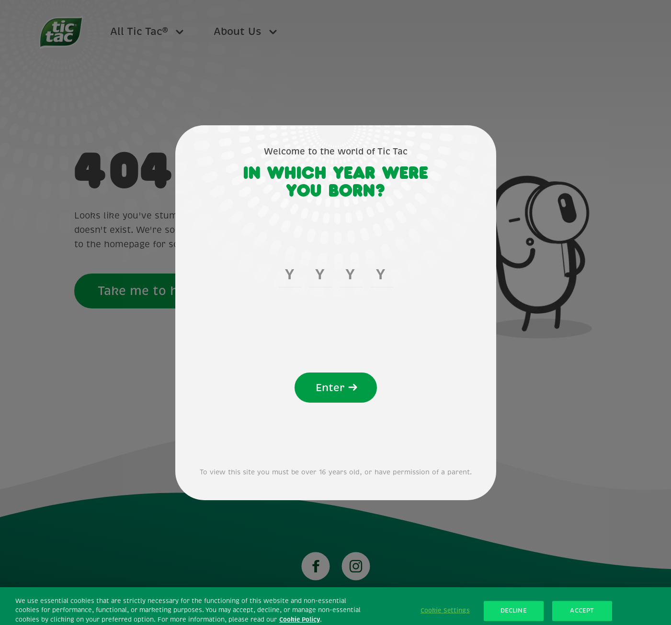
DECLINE (513, 614)
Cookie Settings (445, 614)
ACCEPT (582, 614)
